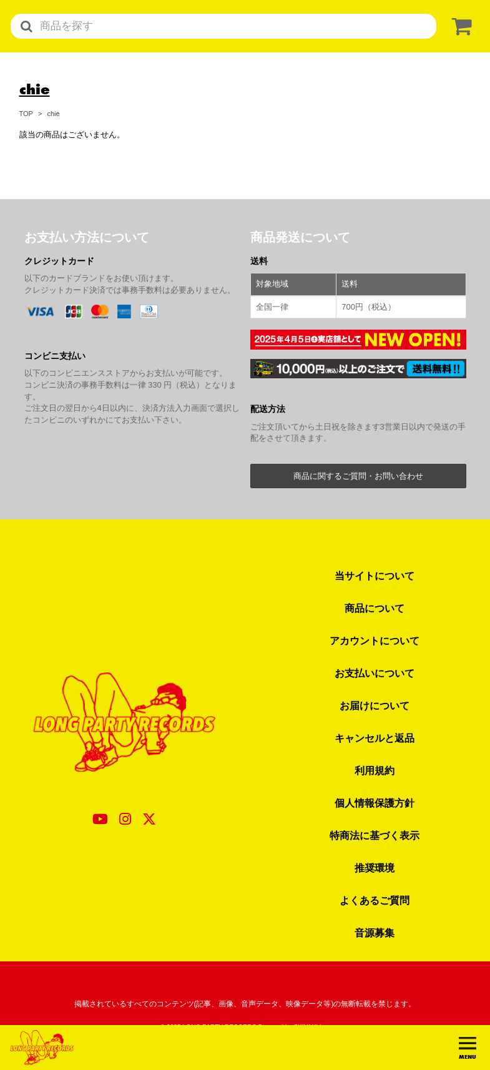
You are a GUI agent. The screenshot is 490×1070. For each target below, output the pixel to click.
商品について (374, 608)
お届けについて (374, 705)
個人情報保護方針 (374, 803)
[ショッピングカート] (459, 26)
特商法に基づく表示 (374, 835)
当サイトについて (374, 575)
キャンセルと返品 (374, 738)
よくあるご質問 (374, 900)
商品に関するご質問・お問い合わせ (358, 476)
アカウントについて (374, 640)
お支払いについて (374, 673)
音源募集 (374, 932)
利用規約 (374, 770)
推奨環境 (374, 867)
